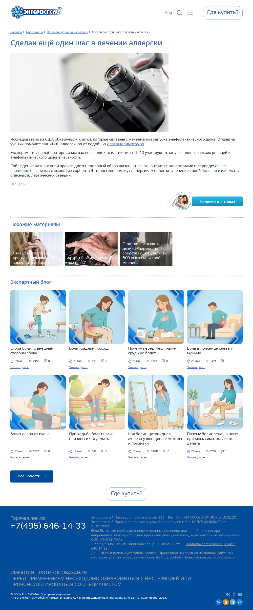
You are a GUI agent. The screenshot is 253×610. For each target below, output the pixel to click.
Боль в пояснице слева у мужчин (210, 351)
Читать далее (19, 367)
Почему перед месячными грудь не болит (152, 351)
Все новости (32, 476)
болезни (209, 171)
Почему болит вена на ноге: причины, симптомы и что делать (212, 439)
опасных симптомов (125, 144)
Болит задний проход (89, 349)
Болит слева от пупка (30, 434)
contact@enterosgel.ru (204, 544)
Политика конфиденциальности (209, 557)
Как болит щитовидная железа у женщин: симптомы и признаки (155, 439)
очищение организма (30, 171)
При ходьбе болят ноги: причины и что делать (91, 436)
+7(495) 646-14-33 (48, 526)
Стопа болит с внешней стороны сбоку (31, 351)
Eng (168, 13)
